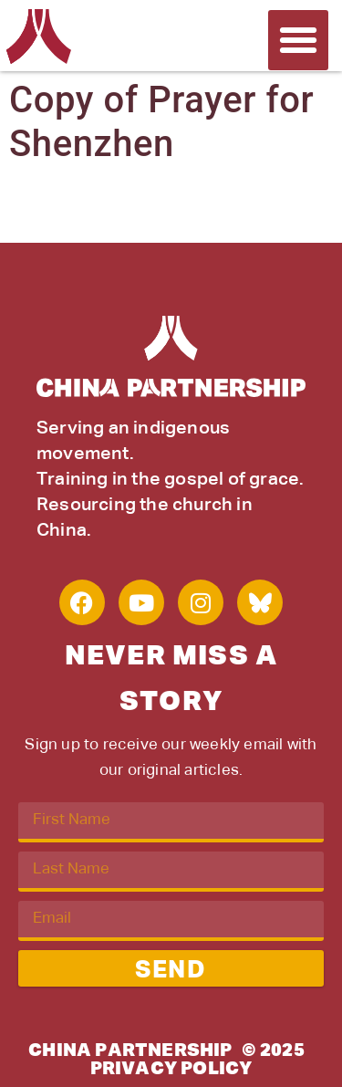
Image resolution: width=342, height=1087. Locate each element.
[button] (298, 40)
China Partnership (130, 1050)
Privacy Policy (171, 1069)
